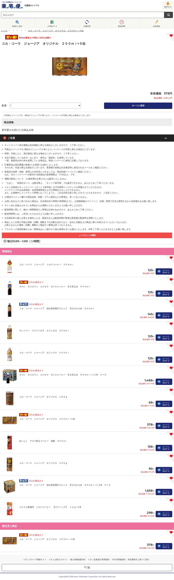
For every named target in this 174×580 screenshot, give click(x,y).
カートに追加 (138, 105)
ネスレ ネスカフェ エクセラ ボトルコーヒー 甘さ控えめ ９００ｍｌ (55, 286)
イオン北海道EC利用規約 (98, 559)
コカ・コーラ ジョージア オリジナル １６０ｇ (43, 396)
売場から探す (17, 26)
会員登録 (156, 26)
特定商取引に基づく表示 (138, 559)
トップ (4, 30)
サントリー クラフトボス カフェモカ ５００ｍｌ (44, 330)
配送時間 (121, 26)
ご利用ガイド (52, 26)
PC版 (87, 567)
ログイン (168, 7)
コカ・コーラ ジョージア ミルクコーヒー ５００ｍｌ (46, 264)
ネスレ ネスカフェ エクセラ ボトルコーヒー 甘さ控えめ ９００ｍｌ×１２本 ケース (62, 374)
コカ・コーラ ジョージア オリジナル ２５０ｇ (43, 463)
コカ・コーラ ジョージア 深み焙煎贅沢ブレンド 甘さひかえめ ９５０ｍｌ (57, 308)
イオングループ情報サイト (34, 559)
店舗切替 (86, 26)
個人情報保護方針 (78, 559)
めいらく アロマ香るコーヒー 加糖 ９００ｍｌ (43, 441)
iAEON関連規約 (119, 559)
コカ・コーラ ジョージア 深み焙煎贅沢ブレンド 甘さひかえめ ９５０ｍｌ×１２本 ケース (65, 485)
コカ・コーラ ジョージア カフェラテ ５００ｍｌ (44, 352)
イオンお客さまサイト (58, 559)
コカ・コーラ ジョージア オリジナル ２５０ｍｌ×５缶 (47, 419)
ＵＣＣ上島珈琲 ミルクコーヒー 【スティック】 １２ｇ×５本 (50, 507)
